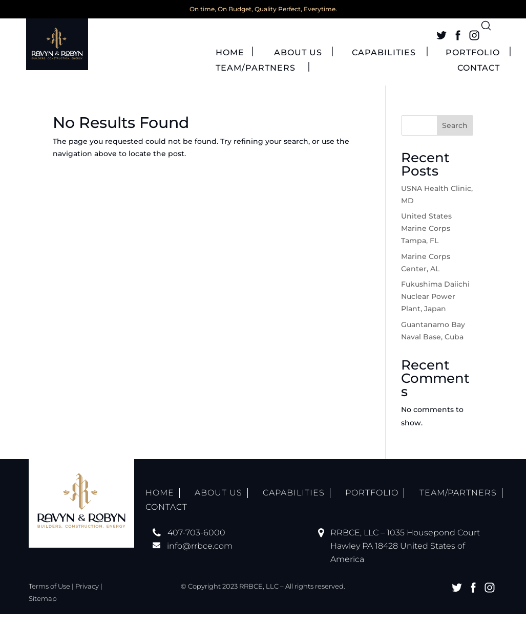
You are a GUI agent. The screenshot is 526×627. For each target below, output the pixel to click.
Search (455, 138)
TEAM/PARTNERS (256, 81)
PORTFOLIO (473, 66)
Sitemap (43, 611)
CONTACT (478, 81)
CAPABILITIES (384, 66)
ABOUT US (298, 66)
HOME (230, 66)
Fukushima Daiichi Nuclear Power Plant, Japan (435, 310)
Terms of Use (49, 599)
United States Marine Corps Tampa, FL (426, 241)
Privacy (87, 599)
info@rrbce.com (200, 559)
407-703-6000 (196, 545)
